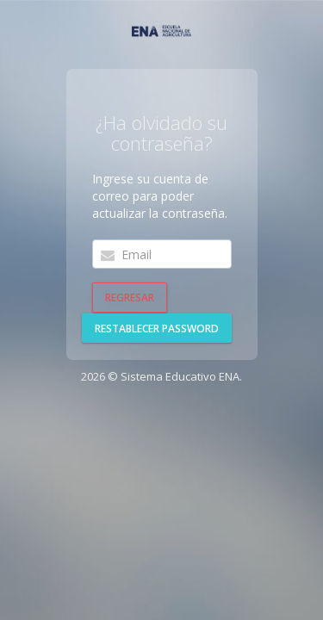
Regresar (129, 297)
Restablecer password (157, 328)
